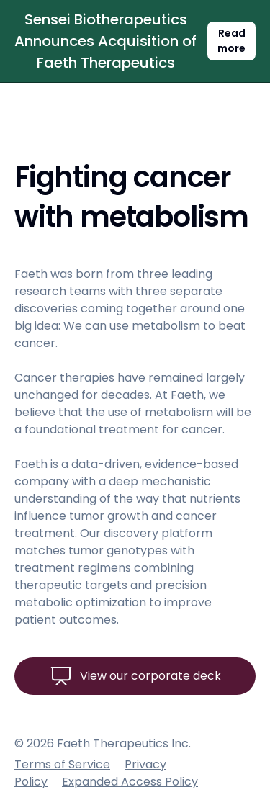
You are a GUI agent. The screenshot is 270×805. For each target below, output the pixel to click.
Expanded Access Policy (130, 781)
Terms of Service (62, 764)
